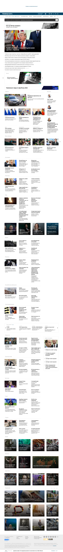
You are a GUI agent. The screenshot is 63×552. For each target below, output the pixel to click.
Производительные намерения (9, 168)
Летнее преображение (38, 447)
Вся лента (53, 550)
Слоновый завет (35, 381)
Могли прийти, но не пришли (9, 407)
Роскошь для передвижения (34, 288)
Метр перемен (8, 295)
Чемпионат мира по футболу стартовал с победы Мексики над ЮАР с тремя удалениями (22, 54)
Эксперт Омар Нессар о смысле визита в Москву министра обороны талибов (52, 114)
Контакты (18, 538)
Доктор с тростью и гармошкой (51, 148)
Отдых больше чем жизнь (9, 187)
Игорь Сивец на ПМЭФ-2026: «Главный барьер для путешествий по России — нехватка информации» (50, 330)
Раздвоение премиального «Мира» (10, 268)
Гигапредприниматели (10, 230)
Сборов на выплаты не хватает (34, 96)
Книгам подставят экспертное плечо (23, 339)
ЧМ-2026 (30, 16)
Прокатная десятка (9, 147)
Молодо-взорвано (23, 369)
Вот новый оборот (9, 513)
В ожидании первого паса (23, 148)
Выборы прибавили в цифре (24, 118)
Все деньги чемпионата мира (23, 409)
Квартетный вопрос (35, 409)
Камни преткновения (22, 288)
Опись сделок (22, 428)
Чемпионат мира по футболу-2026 (17, 88)
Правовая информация (38, 537)
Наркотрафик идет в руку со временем (36, 348)
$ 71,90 (7, 16)
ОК (56, 20)
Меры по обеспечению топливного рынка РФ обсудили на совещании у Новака (20, 57)
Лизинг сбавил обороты (22, 260)
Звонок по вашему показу (9, 315)
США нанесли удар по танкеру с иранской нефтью (12, 78)
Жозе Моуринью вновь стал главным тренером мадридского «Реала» (18, 66)
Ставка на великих (35, 178)
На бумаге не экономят (24, 128)
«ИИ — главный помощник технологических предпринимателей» (38, 229)
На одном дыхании (35, 428)
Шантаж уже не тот (35, 316)
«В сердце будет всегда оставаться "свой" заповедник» (24, 480)
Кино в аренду (8, 128)
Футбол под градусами (34, 400)
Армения (51, 16)
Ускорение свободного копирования (27, 499)
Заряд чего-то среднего (22, 249)
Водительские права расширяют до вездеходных (35, 339)
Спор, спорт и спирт (24, 463)
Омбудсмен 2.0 (22, 169)
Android (26, 538)
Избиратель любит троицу (23, 179)
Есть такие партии (37, 480)
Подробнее (54, 545)
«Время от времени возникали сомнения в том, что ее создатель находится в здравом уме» (23, 200)
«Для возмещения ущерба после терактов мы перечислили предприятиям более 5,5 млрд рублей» (35, 271)
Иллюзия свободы (23, 447)
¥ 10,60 (13, 16)
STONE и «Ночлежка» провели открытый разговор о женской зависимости (11, 329)
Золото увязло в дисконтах (22, 241)
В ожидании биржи (38, 513)
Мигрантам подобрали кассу (35, 161)
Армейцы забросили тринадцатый (37, 148)
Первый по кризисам (24, 526)
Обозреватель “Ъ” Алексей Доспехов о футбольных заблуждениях (51, 101)
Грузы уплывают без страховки (23, 268)
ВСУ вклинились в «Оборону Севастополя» (35, 370)
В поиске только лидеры (35, 308)
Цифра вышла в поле (38, 526)
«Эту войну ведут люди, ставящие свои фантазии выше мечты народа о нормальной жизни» (23, 214)
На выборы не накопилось (34, 188)
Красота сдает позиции (10, 447)
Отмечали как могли (9, 117)
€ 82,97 (10, 16)
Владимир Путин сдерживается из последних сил (37, 118)
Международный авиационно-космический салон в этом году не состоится (19, 64)
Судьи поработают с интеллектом (23, 188)
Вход (53, 13)
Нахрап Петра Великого (22, 382)
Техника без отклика (52, 497)
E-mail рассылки (36, 538)
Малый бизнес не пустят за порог (23, 161)
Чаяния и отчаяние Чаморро (10, 480)
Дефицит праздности (38, 128)
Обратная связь (36, 536)
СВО (54, 16)
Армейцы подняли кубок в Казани (23, 400)
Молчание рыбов (23, 295)
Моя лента (10, 550)
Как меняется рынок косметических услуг (14, 69)
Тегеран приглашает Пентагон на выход (35, 212)
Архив (17, 537)
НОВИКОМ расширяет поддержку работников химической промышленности (37, 329)
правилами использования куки (27, 20)
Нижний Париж (22, 389)
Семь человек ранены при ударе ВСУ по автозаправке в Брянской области (19, 62)
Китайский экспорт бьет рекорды (35, 169)
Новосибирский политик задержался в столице (10, 368)
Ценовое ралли (9, 498)
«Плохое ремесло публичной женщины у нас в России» (52, 480)
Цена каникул (50, 447)
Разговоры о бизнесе (52, 231)
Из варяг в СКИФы (23, 348)
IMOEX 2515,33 (17, 16)
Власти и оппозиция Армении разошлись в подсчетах (35, 199)
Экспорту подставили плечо (52, 528)
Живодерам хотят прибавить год (9, 428)
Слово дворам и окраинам (34, 421)
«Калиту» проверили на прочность (22, 361)
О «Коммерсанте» (20, 536)
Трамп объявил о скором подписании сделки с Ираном (20, 49)
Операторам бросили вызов (22, 317)
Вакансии (26, 537)
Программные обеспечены (22, 421)
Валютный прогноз (46, 16)
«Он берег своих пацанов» (8, 346)
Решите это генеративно (22, 230)
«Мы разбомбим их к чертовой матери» (9, 206)
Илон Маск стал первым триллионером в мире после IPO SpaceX (17, 59)
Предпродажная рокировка (35, 260)
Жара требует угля (9, 248)
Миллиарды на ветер (10, 527)
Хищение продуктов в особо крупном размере (35, 361)
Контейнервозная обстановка (35, 241)
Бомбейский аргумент (34, 249)
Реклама (26, 536)
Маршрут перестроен (52, 512)
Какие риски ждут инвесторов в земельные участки (17, 68)
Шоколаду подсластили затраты (34, 297)
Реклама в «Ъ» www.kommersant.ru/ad (31, 6)
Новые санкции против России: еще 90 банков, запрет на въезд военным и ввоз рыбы (51, 366)
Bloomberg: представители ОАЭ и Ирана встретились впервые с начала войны (20, 55)
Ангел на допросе (35, 389)
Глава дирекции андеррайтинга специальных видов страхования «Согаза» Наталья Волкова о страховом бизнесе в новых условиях (52, 130)
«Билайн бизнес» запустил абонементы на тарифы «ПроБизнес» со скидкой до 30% (25, 329)
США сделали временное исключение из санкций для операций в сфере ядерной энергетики (22, 61)
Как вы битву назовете (13, 26)
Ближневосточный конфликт (37, 16)
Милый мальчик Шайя (10, 464)
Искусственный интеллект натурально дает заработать (23, 309)
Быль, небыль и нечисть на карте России (42, 465)
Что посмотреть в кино (24, 16)
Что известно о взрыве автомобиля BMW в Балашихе (50, 354)
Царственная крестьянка (8, 389)
